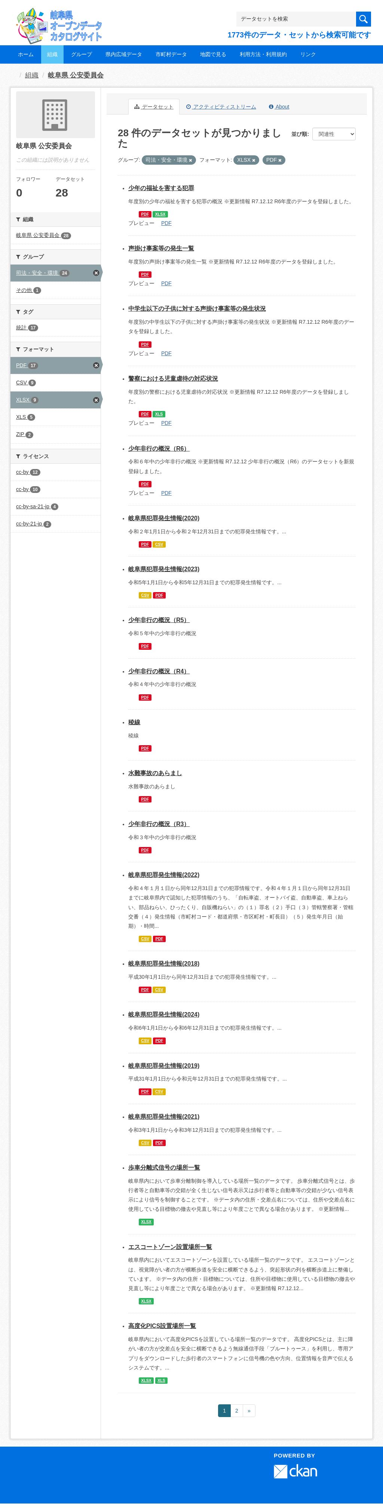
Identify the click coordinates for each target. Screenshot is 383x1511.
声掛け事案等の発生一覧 (161, 248)
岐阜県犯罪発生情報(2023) (163, 569)
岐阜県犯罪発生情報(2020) (163, 518)
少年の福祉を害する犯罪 (161, 188)
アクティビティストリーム (221, 107)
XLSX (160, 214)
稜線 (134, 722)
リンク (308, 54)
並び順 (299, 134)
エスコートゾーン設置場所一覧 (170, 1247)
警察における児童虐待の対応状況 (173, 378)
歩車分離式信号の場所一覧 (164, 1167)
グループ (81, 54)
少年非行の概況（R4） (159, 671)
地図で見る (213, 54)
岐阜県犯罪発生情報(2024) (163, 1014)
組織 (52, 54)
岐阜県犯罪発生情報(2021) (163, 1117)
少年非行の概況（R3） (159, 824)
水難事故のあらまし (155, 773)
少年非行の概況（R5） (159, 620)
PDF (145, 214)
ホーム (26, 54)
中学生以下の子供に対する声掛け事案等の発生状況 (197, 308)
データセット (154, 107)
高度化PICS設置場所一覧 (162, 1326)
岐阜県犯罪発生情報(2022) (163, 875)
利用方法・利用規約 (263, 54)
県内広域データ (123, 54)
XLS (159, 414)
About (279, 107)
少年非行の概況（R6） (159, 448)
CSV (159, 544)
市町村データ (171, 54)
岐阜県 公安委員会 (76, 75)
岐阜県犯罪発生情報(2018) (163, 963)
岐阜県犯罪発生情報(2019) (163, 1066)
